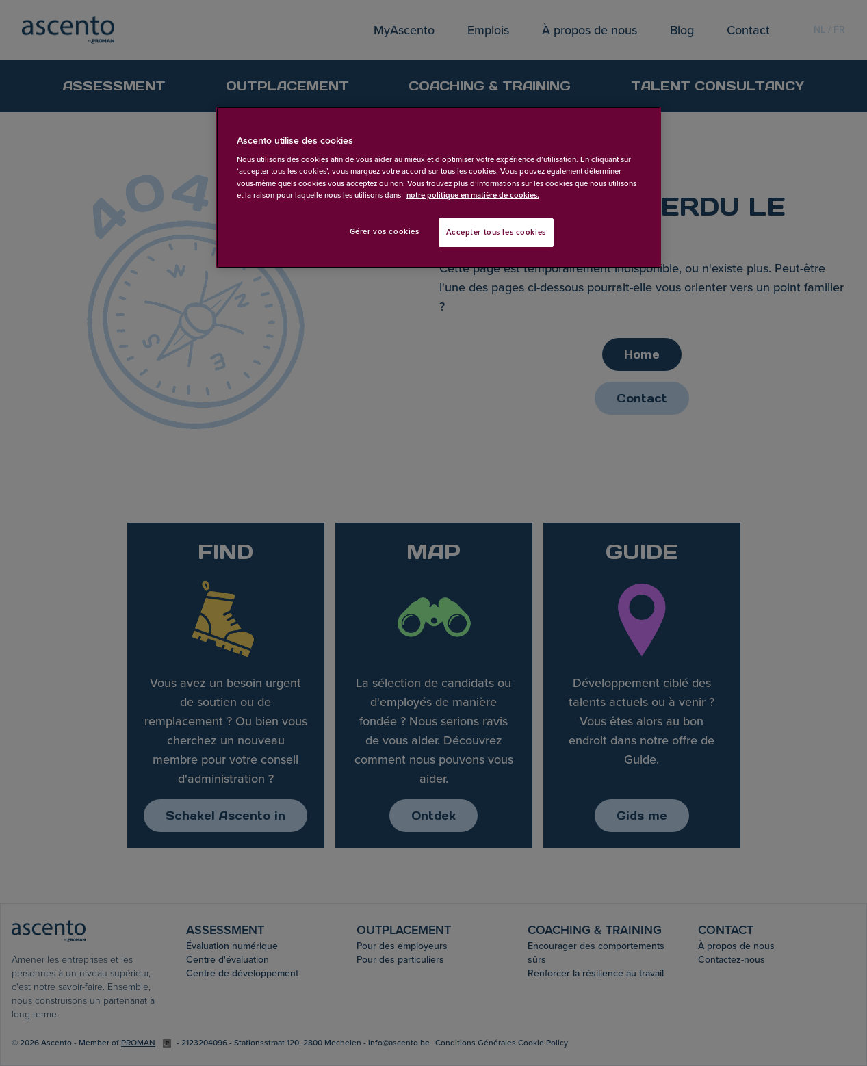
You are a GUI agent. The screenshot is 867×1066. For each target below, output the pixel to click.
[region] (438, 187)
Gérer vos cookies (384, 231)
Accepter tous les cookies (496, 232)
